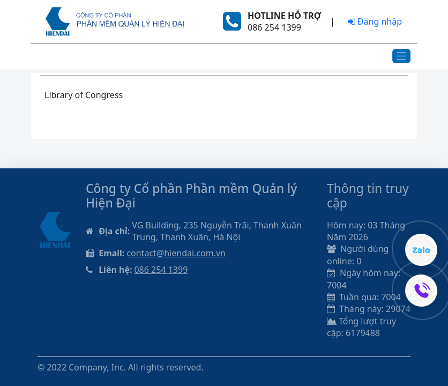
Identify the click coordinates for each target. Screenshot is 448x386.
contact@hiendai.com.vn (176, 253)
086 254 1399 (161, 270)
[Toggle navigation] (401, 56)
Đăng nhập (375, 21)
